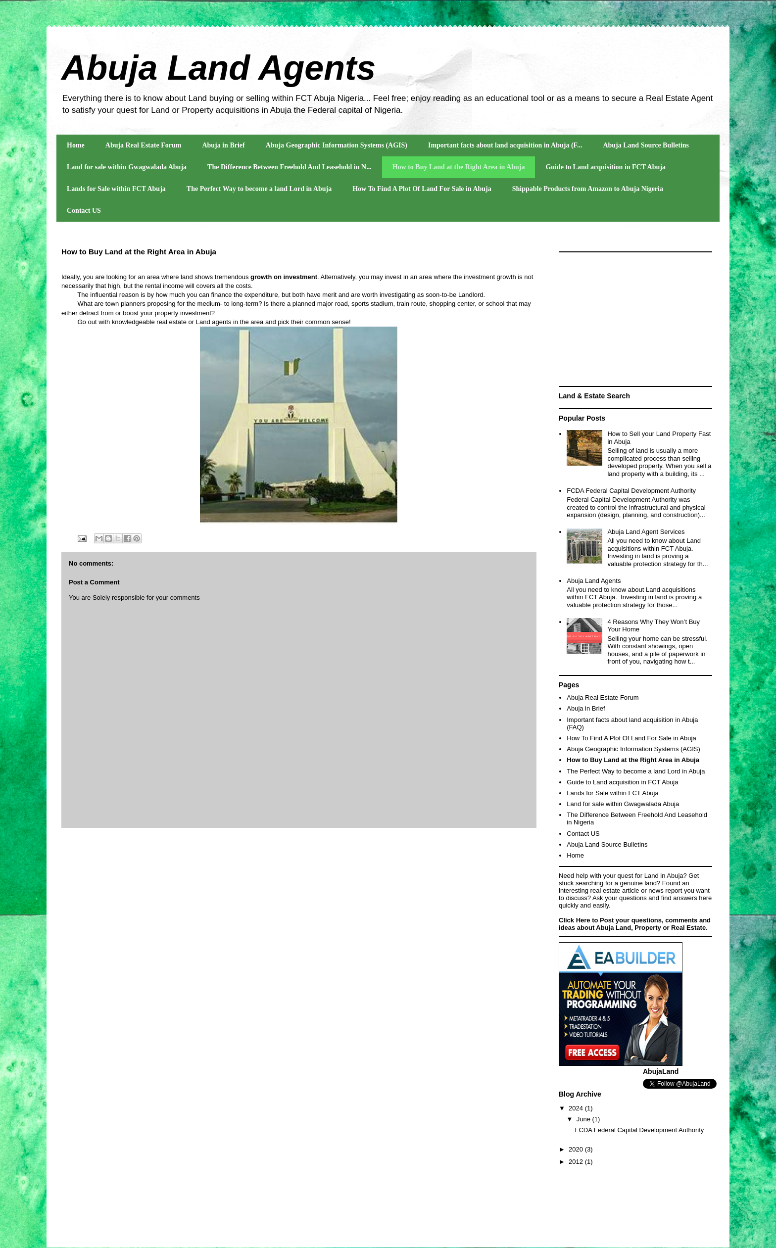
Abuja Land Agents (218, 67)
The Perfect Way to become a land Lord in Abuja (259, 188)
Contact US (84, 210)
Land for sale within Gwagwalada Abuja (127, 167)
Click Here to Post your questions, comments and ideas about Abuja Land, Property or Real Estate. (635, 923)
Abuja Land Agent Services (645, 531)
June (584, 1119)
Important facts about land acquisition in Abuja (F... (505, 145)
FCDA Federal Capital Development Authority (631, 490)
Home (76, 145)
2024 (577, 1108)
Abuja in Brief (223, 145)
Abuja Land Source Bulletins (646, 145)
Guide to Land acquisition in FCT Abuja (605, 167)
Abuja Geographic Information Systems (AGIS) (336, 145)
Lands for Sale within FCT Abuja (116, 188)
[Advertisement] (635, 319)
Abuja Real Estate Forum (143, 145)
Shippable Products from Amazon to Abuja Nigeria (587, 188)
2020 (577, 1149)
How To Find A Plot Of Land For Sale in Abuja (421, 188)
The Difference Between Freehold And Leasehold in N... (289, 167)
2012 (577, 1161)
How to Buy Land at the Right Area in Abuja (458, 167)
